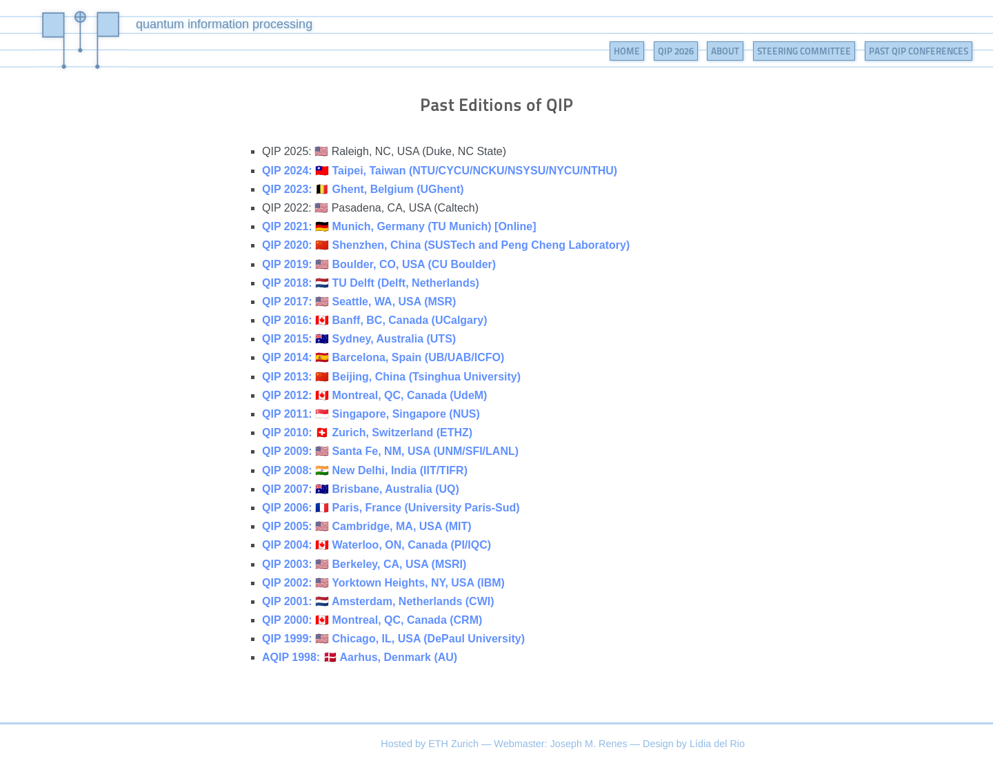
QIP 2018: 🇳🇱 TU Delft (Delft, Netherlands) (370, 283)
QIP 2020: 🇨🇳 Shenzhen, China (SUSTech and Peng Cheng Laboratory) (446, 245)
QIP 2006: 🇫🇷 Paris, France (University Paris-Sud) (391, 507)
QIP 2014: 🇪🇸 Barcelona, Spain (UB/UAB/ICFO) (383, 357)
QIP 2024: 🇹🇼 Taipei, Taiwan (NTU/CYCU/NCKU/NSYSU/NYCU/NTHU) (439, 170)
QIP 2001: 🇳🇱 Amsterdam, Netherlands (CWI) (378, 601)
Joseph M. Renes (589, 743)
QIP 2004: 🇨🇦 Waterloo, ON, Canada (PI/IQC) (376, 545)
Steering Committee (804, 51)
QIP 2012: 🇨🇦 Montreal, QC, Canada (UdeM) (374, 395)
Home (627, 51)
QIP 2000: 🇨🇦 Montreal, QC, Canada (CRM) (372, 620)
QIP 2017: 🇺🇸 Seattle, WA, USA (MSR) (359, 301)
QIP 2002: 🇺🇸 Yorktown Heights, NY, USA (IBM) (383, 583)
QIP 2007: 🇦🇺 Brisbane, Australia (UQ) (360, 489)
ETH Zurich (453, 743)
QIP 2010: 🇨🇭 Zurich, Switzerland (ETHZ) (367, 432)
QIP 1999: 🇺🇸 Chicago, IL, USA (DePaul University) (393, 638)
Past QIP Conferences (918, 51)
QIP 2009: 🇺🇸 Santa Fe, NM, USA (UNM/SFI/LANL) (390, 451)
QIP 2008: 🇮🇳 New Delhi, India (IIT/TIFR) (365, 470)
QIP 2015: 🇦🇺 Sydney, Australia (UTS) (359, 339)
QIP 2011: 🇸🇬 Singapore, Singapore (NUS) (371, 414)
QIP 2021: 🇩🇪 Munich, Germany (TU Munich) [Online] (399, 226)
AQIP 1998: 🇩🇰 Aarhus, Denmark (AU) (359, 657)
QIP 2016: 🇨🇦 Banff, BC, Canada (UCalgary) (374, 320)
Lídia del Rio (717, 743)
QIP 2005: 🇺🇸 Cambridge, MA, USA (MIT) (367, 526)
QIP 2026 (676, 51)
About (725, 51)
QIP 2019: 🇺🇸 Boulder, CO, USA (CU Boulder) (379, 264)
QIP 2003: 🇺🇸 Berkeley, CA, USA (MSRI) (364, 564)
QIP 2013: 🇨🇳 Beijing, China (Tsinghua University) (391, 377)
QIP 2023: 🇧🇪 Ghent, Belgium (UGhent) (363, 189)
